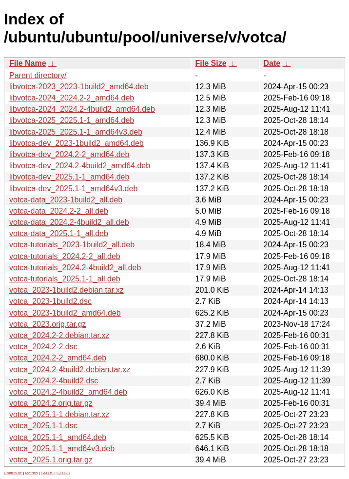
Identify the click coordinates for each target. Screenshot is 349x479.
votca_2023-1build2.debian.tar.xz (66, 290)
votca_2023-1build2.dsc (50, 301)
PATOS (47, 473)
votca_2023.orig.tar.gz (47, 324)
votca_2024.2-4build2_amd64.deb (68, 392)
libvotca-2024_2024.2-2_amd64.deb (71, 98)
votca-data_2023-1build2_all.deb (65, 200)
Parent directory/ (37, 75)
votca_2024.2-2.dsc (43, 346)
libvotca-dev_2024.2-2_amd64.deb (69, 154)
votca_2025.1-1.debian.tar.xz (59, 414)
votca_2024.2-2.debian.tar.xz (59, 335)
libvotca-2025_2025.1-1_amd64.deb (71, 120)
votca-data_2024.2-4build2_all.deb (69, 222)
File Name (27, 63)
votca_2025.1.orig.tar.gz (51, 460)
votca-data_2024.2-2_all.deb (58, 211)
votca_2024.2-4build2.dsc (53, 381)
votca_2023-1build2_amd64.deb (65, 313)
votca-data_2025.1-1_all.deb (58, 233)
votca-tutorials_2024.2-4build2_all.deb (75, 267)
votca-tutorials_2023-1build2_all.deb (72, 244)
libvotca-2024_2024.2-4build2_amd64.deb (82, 109)
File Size (211, 63)
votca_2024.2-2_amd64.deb (57, 358)
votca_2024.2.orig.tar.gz (51, 403)
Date (272, 63)
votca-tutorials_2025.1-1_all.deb (64, 279)
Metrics (31, 473)
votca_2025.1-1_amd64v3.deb (62, 448)
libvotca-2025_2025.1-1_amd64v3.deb (75, 132)
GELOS (63, 473)
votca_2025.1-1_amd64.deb (57, 437)
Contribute (13, 473)
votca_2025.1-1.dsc (43, 425)
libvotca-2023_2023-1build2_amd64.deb (79, 86)
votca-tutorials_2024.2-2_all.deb (64, 256)
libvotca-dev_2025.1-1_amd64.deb (69, 177)
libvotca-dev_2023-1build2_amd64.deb (76, 143)
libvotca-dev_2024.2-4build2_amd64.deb (79, 165)
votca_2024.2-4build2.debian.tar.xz (69, 369)
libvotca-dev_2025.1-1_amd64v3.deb (73, 188)
